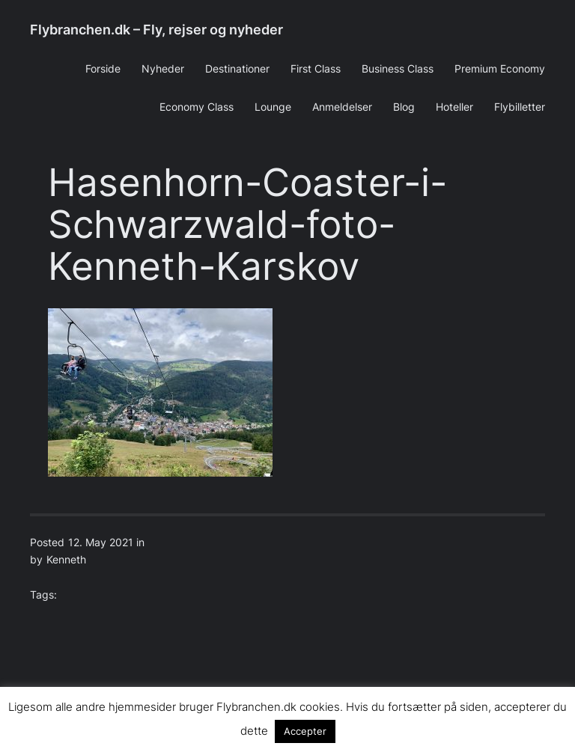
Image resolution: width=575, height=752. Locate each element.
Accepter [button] (305, 731)
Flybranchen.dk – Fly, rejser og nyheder (156, 29)
